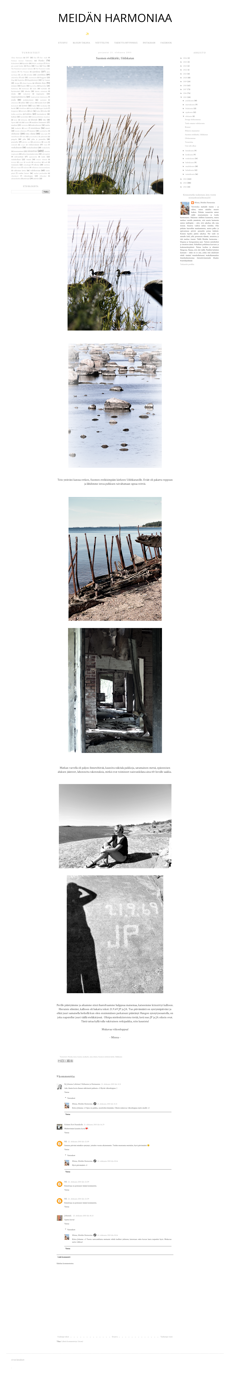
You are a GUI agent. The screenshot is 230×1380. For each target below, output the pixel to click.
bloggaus (42, 77)
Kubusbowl (15, 63)
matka (47, 125)
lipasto (13, 122)
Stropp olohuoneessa (193, 119)
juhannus (14, 103)
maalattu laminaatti (39, 122)
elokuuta (189, 116)
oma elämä (93, 1057)
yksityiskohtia (16, 179)
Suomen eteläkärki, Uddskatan (196, 134)
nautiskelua (43, 131)
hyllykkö (44, 89)
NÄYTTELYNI (102, 42)
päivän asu (26, 142)
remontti (14, 145)
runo (45, 145)
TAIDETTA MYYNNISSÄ (126, 42)
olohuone (15, 133)
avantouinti (33, 77)
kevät (13, 108)
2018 (185, 85)
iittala (13, 94)
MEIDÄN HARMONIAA (115, 17)
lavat (15, 120)
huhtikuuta (189, 162)
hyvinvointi (15, 91)
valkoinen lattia (20, 170)
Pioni (37, 66)
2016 (185, 93)
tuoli (45, 162)
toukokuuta (190, 158)
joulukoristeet (28, 100)
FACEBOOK (166, 42)
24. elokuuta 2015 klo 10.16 (107, 1161)
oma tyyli (44, 134)
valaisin (26, 167)
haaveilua (33, 86)
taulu (43, 157)
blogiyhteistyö (32, 80)
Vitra (44, 66)
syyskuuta (189, 112)
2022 (185, 70)
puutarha (14, 142)
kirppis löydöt (43, 108)
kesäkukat (44, 106)
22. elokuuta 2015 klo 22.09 (78, 1141)
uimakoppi (27, 165)
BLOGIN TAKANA (81, 42)
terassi (28, 159)
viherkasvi (14, 176)
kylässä (13, 117)
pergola (14, 139)
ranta (46, 142)
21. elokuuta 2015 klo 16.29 (94, 1124)
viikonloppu (28, 176)
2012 (185, 187)
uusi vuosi (17, 167)
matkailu (86, 1057)
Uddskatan (118, 1057)
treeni (21, 162)
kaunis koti (42, 103)
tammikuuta (190, 174)
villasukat (43, 176)
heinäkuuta (189, 150)
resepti (23, 145)
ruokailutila (46, 148)
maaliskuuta (190, 166)
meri (26, 128)
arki (22, 75)
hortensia (14, 89)
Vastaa (66, 1092)
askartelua (14, 77)
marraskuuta (190, 104)
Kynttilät (25, 63)
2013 (185, 183)
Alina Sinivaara (17, 58)
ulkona (36, 165)
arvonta (29, 75)
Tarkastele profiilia (187, 264)
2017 (185, 89)
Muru (28, 66)
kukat (38, 111)
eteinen (14, 86)
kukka (45, 111)
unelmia (47, 165)
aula (22, 77)
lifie (44, 120)
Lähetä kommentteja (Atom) (72, 1341)
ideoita (27, 91)
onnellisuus (15, 137)
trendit (28, 162)
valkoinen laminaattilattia (41, 167)
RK (65, 1141)
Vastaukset (71, 1098)
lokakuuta (189, 108)
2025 (185, 62)
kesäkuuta (189, 154)
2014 (185, 179)
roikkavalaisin (34, 145)
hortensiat (25, 89)
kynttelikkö (24, 117)
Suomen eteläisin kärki (106, 1057)
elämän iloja (40, 83)
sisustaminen (18, 151)
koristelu (24, 111)
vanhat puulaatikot (40, 173)
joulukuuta (189, 100)
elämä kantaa (27, 83)
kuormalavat (41, 114)
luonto (79, 1057)
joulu (13, 99)
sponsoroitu (33, 157)
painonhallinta (33, 137)
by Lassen (46, 80)
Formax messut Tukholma (21, 61)
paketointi (44, 137)
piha (24, 139)
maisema (25, 125)
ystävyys (26, 178)
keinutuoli (14, 106)
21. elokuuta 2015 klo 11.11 (111, 1084)
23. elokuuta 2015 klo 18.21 (83, 1215)
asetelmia (41, 74)
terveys (13, 162)
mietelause (35, 128)
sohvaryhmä (18, 157)
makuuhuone (36, 125)
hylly (34, 89)
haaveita (43, 86)
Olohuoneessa (190, 138)
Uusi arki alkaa (190, 146)
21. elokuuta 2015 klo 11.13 (107, 1104)
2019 (185, 81)
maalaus (14, 125)
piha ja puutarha (39, 139)
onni (24, 137)
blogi (13, 80)
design (17, 83)
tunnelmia (37, 162)
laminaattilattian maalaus (41, 117)
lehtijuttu (24, 120)
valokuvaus (35, 170)
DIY (27, 57)
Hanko (70, 1057)
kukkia (28, 113)
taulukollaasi (16, 159)
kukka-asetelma (16, 114)
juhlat (23, 103)
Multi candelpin (37, 63)
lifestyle (34, 119)
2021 (185, 74)
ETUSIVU (63, 42)
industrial (26, 94)
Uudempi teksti (63, 1337)
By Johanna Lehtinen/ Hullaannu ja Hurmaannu (82, 1084)
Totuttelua (189, 142)
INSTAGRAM (149, 42)
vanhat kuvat (23, 173)
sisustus (32, 151)
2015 (185, 97)
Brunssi (187, 127)
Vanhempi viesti (167, 1337)
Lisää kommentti (64, 1257)
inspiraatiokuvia (18, 96)
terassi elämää (41, 159)
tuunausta (15, 165)
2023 (185, 66)
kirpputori (14, 111)
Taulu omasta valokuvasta (195, 123)
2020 (185, 77)
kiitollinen (23, 108)
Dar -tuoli (43, 58)
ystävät (36, 178)
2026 (185, 58)
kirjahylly (32, 108)
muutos (32, 131)
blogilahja (21, 80)
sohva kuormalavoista (30, 154)
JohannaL (68, 1215)
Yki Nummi (24, 72)
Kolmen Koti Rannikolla (73, 1124)
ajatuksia (36, 71)
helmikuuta (189, 170)
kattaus (32, 103)
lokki (20, 122)
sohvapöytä (46, 154)
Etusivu (115, 1337)
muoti (47, 128)
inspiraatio (40, 94)
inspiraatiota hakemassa (39, 97)
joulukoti (43, 100)
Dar (35, 58)
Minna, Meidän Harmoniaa (82, 1104)
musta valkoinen (21, 131)
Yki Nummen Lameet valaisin (22, 69)
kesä (75, 1057)
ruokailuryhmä (32, 147)
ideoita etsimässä (41, 91)
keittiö (25, 105)
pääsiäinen (37, 142)
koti (30, 111)
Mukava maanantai (192, 131)
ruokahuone (16, 147)
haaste (23, 86)
